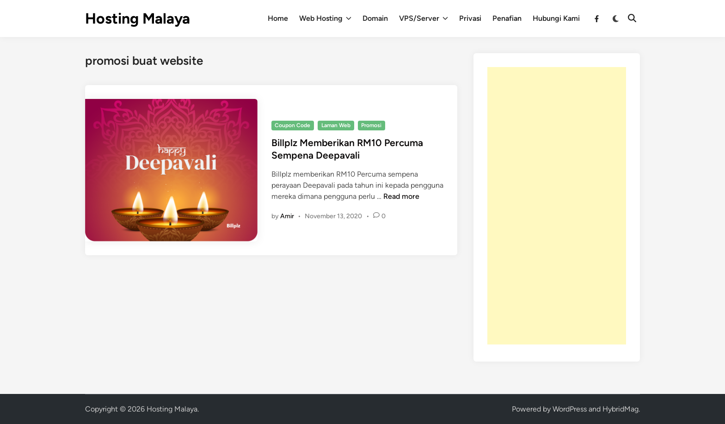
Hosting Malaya (137, 18)
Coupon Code (292, 125)
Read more (401, 196)
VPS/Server (423, 18)
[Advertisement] (556, 205)
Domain (375, 18)
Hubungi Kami (556, 18)
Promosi (371, 125)
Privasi (470, 18)
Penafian (507, 18)
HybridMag (620, 409)
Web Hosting (325, 18)
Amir (287, 216)
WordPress (570, 409)
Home (278, 18)
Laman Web (335, 125)
